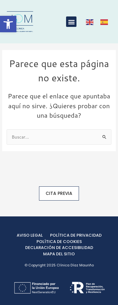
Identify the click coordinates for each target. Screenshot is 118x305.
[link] (8, 24)
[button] (71, 21)
